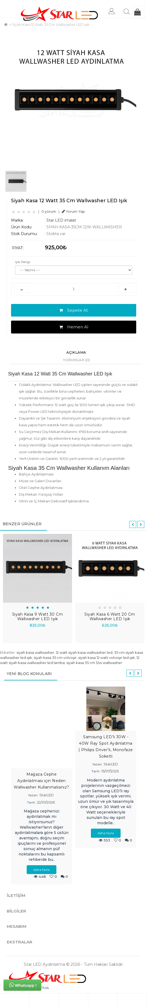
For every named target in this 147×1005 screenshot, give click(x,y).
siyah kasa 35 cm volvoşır (55, 657)
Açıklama (76, 352)
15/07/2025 (110, 771)
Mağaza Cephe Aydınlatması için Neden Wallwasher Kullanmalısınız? (41, 781)
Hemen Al (73, 326)
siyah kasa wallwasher (35, 652)
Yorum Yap (73, 211)
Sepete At (73, 310)
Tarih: (31, 802)
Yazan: (33, 795)
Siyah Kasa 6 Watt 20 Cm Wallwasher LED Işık (109, 616)
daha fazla (41, 870)
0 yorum (49, 211)
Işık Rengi (22, 262)
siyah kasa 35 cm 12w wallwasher (94, 662)
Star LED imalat (61, 220)
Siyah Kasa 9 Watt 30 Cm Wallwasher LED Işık (37, 616)
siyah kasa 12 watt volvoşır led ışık (106, 657)
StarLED (46, 795)
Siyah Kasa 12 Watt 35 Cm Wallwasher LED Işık (50, 24)
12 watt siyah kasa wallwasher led (84, 652)
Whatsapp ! (23, 985)
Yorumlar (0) (76, 360)
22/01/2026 (46, 802)
